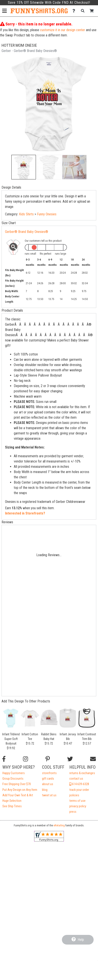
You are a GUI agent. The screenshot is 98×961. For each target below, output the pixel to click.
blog (44, 790)
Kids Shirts (26, 214)
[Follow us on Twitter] (70, 759)
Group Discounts (12, 779)
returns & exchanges (82, 773)
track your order (79, 790)
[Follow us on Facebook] (4, 759)
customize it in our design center (62, 30)
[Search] (83, 10)
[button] (24, 167)
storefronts (49, 773)
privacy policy (77, 806)
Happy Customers (13, 773)
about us (47, 784)
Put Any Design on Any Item (19, 790)
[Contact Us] (74, 10)
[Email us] (93, 759)
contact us (76, 779)
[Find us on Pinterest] (48, 759)
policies (74, 795)
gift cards (48, 779)
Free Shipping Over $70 (16, 784)
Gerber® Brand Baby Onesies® (26, 232)
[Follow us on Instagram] (25, 759)
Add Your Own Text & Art (17, 795)
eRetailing (59, 825)
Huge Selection (11, 801)
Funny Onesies (46, 214)
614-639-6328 (79, 784)
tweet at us (49, 795)
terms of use (77, 801)
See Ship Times (12, 806)
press (72, 812)
